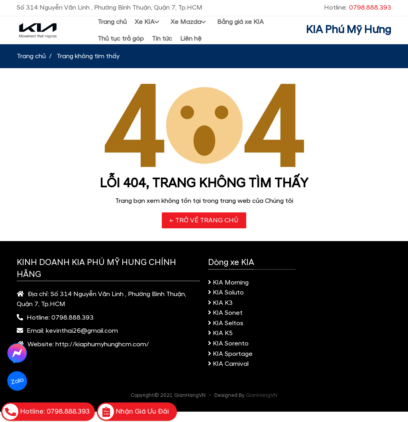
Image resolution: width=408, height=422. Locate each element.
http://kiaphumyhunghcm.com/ (102, 344)
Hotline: (357, 8)
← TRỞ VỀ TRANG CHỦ (204, 220)
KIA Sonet (225, 313)
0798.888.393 (72, 318)
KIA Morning (228, 283)
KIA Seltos (225, 323)
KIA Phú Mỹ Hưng (348, 30)
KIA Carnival (228, 364)
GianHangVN (261, 395)
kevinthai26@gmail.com (82, 331)
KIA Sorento (228, 343)
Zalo (17, 381)
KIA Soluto (226, 292)
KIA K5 (220, 333)
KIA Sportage (230, 354)
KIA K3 (220, 303)
